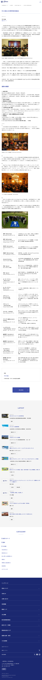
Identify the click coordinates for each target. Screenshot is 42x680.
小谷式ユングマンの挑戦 (15, 437)
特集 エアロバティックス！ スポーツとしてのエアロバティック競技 (24, 459)
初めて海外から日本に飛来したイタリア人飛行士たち (21, 514)
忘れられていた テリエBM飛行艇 (17, 416)
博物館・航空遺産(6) (6, 562)
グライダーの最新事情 (14, 426)
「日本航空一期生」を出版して (16, 492)
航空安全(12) (4, 553)
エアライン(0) (5, 569)
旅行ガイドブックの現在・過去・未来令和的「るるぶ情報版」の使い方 (25, 469)
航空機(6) (4, 566)
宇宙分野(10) (4, 549)
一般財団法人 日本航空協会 (7, 661)
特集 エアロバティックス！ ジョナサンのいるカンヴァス (22, 448)
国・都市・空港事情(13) (7, 556)
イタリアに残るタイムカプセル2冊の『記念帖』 (20, 503)
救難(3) (3, 559)
